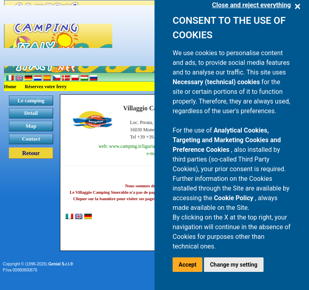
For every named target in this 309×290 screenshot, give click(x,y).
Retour (31, 153)
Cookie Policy (234, 198)
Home (10, 86)
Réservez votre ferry (46, 86)
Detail (31, 113)
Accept (187, 264)
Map (31, 126)
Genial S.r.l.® (60, 264)
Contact (31, 139)
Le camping (30, 100)
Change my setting (234, 264)
